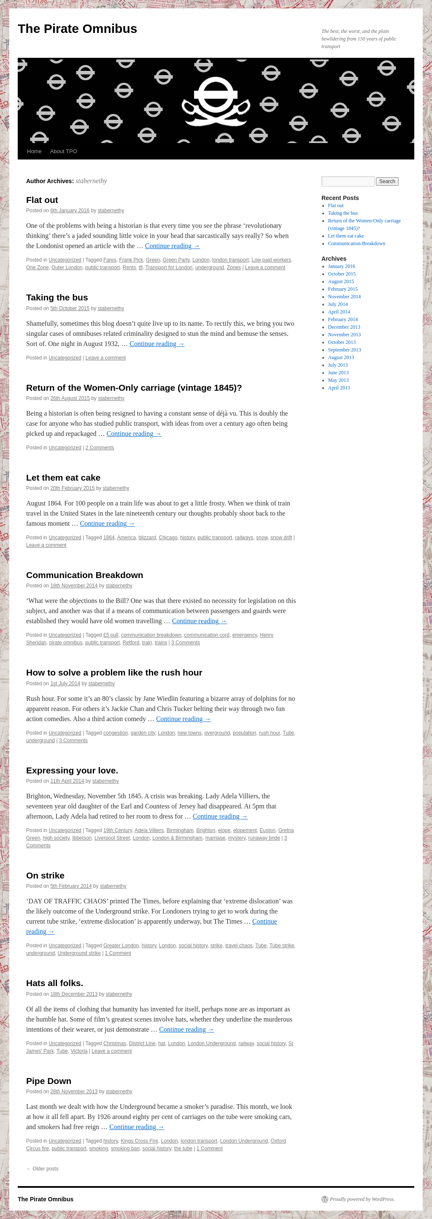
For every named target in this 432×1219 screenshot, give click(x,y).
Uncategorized (65, 260)
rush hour (269, 733)
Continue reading (172, 245)
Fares (109, 260)
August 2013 (341, 357)
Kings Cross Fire (139, 1141)
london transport (230, 260)
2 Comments (100, 448)
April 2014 (339, 312)
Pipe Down (48, 1081)
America (126, 538)
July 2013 (338, 365)
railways (244, 538)
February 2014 (343, 319)
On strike (45, 875)
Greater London (121, 946)
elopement (245, 830)
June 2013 (338, 373)
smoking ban (125, 1148)
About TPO (63, 151)
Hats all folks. (54, 983)
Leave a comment (265, 267)
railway (246, 1043)
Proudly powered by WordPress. (362, 1199)
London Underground (211, 1043)
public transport (102, 267)
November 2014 (344, 297)
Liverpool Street (112, 838)
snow (261, 538)
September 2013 (344, 350)
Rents (129, 267)
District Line (142, 1043)
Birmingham (180, 830)
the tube (183, 1148)
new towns (190, 733)
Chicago (168, 538)
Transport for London (169, 267)
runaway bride (264, 838)
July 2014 (338, 304)
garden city (143, 733)
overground (217, 733)
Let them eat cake (63, 477)
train (147, 643)
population (244, 733)
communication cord (207, 635)
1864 (109, 538)
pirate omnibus (66, 643)
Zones (234, 267)
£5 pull (110, 635)
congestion (115, 733)
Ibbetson (82, 838)
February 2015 (343, 289)
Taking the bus (57, 297)
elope (224, 830)
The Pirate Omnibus (77, 28)
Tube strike (282, 946)
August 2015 (341, 281)
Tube (288, 733)
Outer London (66, 267)
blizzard (147, 538)
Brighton (205, 830)
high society (56, 838)
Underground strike (79, 953)
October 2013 (342, 342)
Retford (131, 643)
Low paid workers (271, 260)
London (200, 260)
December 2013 (344, 327)
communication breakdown (151, 635)
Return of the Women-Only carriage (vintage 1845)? (134, 387)
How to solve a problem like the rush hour (114, 672)
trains (161, 643)
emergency (244, 635)
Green (153, 260)
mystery (237, 838)
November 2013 (344, 335)
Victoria (79, 1051)
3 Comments (185, 643)
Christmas (114, 1043)
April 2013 (339, 388)
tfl (141, 267)
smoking (98, 1148)
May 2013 (338, 380)
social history (193, 946)
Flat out (42, 200)
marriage (215, 838)
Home (34, 151)
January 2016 (341, 266)
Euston (267, 830)
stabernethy (91, 180)
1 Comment (118, 953)
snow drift (281, 538)
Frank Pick (131, 260)
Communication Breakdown (84, 575)
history (187, 538)
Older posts (42, 1169)
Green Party (176, 260)
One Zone (37, 267)
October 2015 (342, 274)
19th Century (117, 830)
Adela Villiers (149, 830)
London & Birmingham (177, 838)
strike (217, 946)
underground (209, 267)
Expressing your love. (72, 770)
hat (161, 1043)
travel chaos (239, 946)
